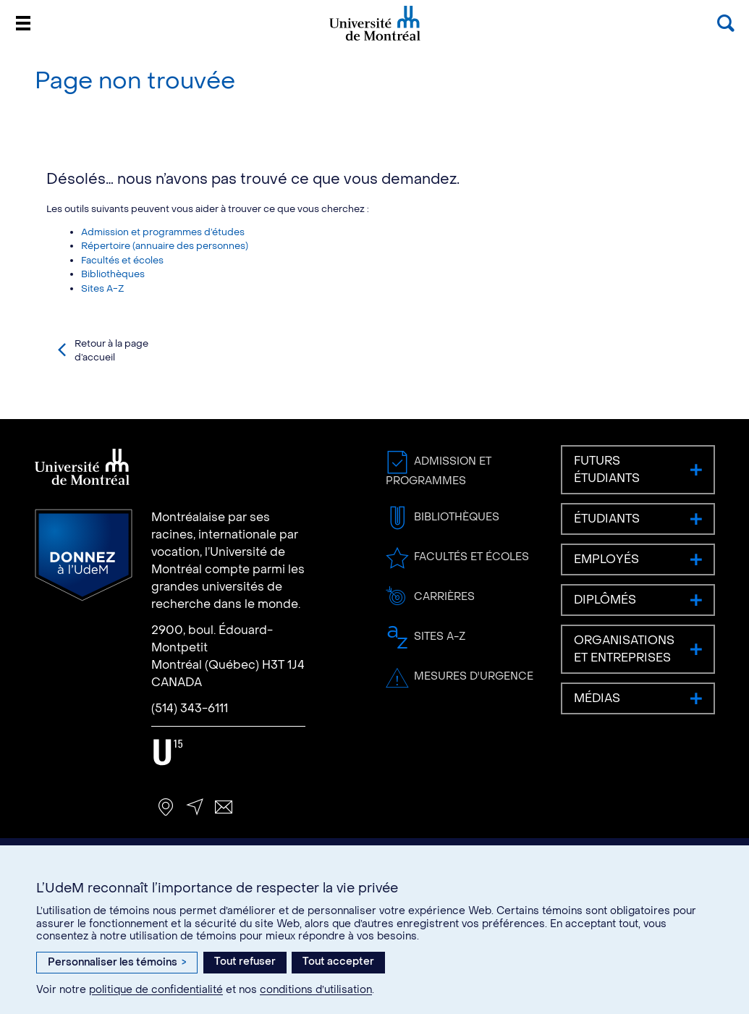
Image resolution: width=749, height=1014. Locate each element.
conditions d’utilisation (316, 990)
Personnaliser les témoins (117, 962)
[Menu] (23, 23)
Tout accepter (338, 961)
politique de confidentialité (156, 990)
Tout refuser (245, 961)
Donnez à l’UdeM (83, 555)
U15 (167, 752)
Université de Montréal (375, 39)
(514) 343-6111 (189, 708)
